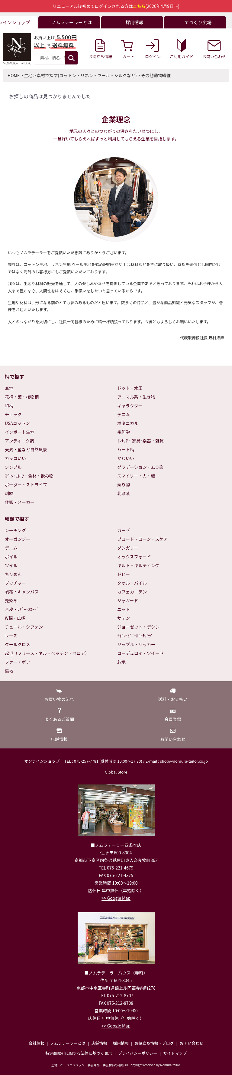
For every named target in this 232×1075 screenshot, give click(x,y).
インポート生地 (19, 432)
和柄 (9, 406)
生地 (28, 75)
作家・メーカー (19, 502)
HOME (14, 75)
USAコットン (17, 423)
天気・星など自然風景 (26, 449)
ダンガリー (127, 548)
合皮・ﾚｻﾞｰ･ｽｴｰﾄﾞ (22, 609)
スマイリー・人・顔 (136, 476)
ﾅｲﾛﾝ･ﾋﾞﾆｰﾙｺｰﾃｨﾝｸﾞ (135, 636)
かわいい (125, 458)
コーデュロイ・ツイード (140, 653)
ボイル (11, 557)
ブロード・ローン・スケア (142, 539)
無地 (9, 388)
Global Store (116, 772)
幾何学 (123, 432)
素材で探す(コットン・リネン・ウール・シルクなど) (87, 75)
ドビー (123, 574)
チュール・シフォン (24, 627)
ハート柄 (125, 449)
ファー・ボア (17, 662)
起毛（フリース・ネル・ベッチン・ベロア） (47, 653)
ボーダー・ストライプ (26, 485)
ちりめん (13, 574)
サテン (123, 618)
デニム (123, 414)
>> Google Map (116, 898)
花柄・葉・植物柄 (22, 397)
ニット (123, 609)
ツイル (11, 565)
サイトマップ (175, 1053)
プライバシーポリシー (137, 1053)
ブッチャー (15, 583)
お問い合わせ (191, 1043)
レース (11, 636)
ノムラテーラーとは (67, 1043)
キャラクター (129, 406)
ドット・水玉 (130, 388)
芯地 (121, 662)
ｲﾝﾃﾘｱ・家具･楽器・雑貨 (140, 441)
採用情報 (121, 1043)
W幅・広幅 (15, 618)
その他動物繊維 (156, 75)
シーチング (15, 530)
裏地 (9, 671)
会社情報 (36, 1043)
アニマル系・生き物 (136, 397)
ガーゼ (123, 530)
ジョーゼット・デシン (138, 627)
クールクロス (17, 644)
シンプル (13, 467)
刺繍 (9, 493)
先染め (11, 600)
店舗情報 (99, 1043)
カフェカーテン (132, 592)
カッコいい (15, 458)
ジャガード (127, 600)
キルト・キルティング (138, 565)
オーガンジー (17, 539)
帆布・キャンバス (22, 592)
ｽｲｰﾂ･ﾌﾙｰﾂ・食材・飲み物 (29, 476)
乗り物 (123, 485)
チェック (13, 414)
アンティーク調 (19, 441)
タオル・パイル (132, 583)
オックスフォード (134, 557)
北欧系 (123, 493)
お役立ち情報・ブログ (154, 1043)
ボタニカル (127, 423)
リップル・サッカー (136, 644)
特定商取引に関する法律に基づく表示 (78, 1053)
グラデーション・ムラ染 (140, 467)
